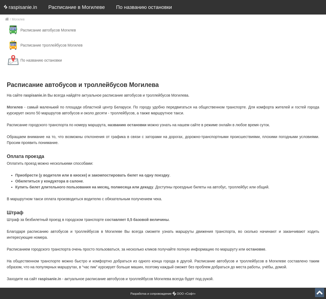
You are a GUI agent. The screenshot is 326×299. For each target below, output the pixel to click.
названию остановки (127, 125)
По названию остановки (144, 7)
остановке (255, 249)
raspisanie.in (20, 7)
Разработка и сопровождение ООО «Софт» (163, 293)
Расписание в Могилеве (76, 7)
